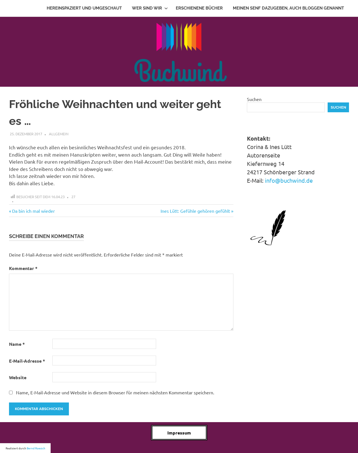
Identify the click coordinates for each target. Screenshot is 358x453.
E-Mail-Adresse (27, 361)
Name (17, 344)
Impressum (179, 433)
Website (17, 377)
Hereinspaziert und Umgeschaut (84, 8)
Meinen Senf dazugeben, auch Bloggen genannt (288, 8)
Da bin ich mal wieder (33, 211)
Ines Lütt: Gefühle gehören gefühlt (195, 211)
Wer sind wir (150, 8)
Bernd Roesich (36, 448)
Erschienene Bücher (199, 8)
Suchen (254, 99)
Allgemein (58, 133)
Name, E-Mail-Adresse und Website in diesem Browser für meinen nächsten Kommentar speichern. (115, 392)
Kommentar (23, 268)
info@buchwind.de (289, 180)
